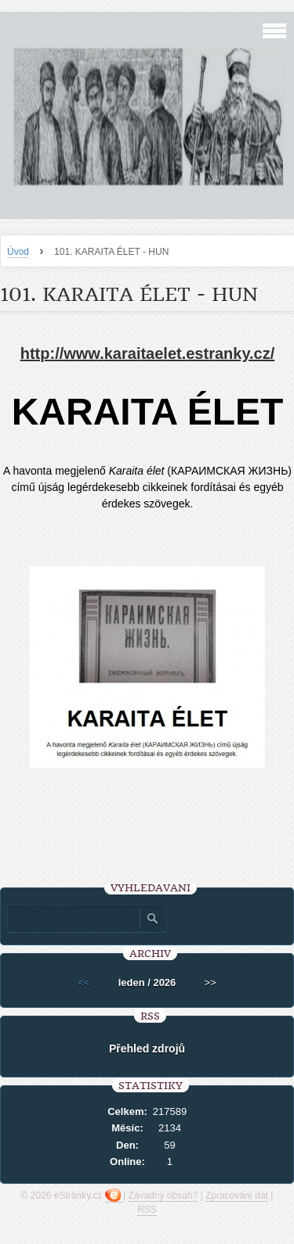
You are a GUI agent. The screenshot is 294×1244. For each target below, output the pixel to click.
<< (83, 982)
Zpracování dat (236, 1195)
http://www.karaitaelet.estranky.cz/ (147, 353)
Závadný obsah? (163, 1195)
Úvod (18, 251)
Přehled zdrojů (147, 1048)
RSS (147, 1209)
